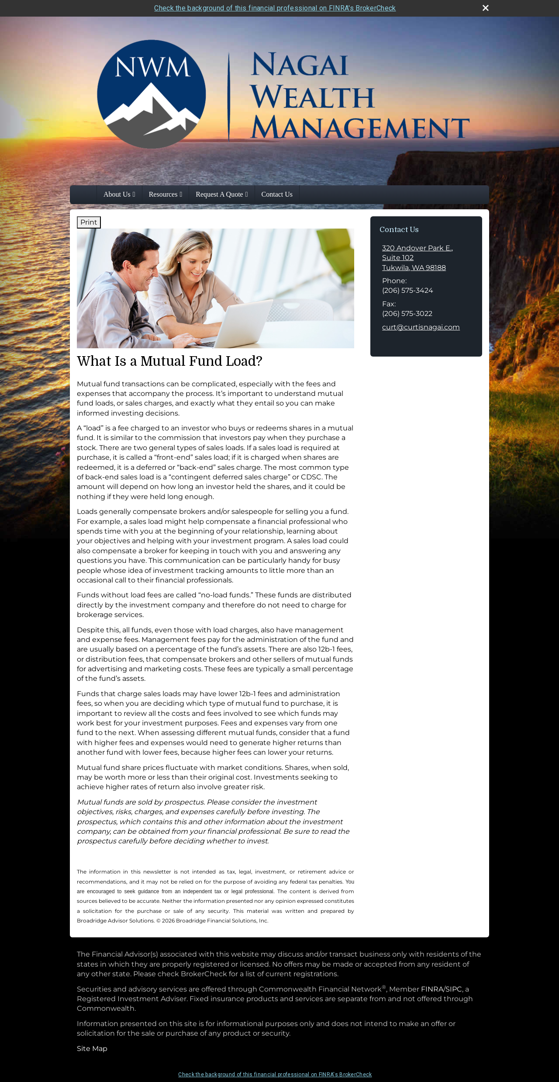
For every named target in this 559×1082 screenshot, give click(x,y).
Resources (163, 194)
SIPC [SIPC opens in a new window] (453, 989)
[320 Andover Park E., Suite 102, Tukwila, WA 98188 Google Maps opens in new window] (426, 258)
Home (88, 194)
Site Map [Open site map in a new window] (92, 1048)
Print (88, 222)
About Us (117, 194)
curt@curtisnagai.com (421, 327)
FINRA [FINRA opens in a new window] (432, 989)
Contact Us (277, 194)
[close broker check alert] (485, 7)
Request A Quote (219, 194)
